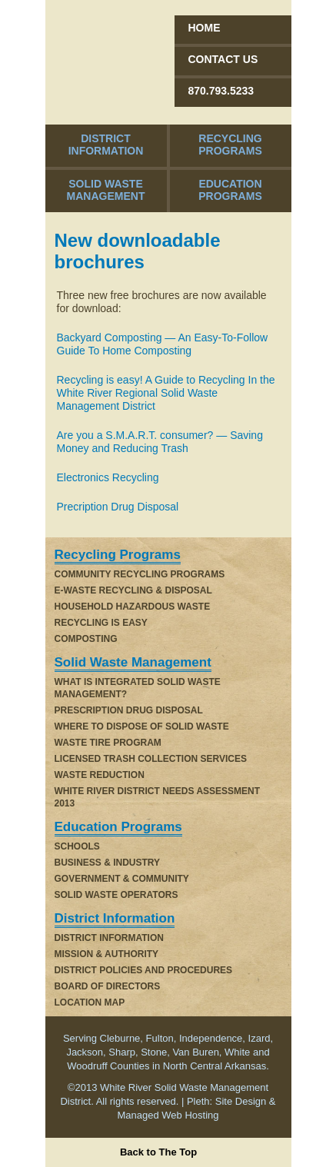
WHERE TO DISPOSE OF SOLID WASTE (142, 726)
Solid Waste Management (106, 190)
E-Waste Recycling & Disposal (133, 590)
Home (204, 28)
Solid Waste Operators (116, 894)
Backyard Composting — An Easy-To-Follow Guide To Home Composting (162, 344)
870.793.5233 (221, 91)
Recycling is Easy (101, 622)
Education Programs (229, 190)
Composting (86, 638)
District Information (106, 144)
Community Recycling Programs (140, 574)
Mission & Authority (107, 954)
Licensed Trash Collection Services (151, 758)
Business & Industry (108, 862)
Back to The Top (158, 1152)
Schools (77, 846)
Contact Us (223, 59)
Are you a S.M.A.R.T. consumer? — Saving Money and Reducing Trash (160, 441)
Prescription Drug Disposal (129, 710)
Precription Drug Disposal (118, 506)
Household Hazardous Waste (133, 606)
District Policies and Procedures (144, 970)
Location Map (90, 1002)
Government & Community (122, 878)
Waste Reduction (100, 775)
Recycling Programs (229, 144)
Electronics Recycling (108, 477)
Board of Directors (108, 986)
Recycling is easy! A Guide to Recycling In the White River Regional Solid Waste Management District (166, 393)
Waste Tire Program (108, 742)
